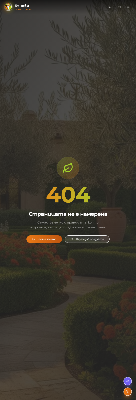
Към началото (44, 241)
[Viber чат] (127, 381)
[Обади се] (127, 391)
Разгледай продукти (87, 241)
